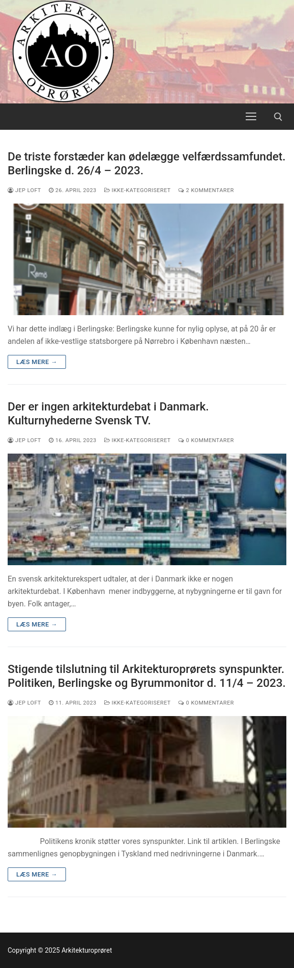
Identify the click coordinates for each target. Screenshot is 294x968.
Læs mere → (36, 361)
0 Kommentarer (206, 440)
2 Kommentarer (206, 190)
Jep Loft (24, 190)
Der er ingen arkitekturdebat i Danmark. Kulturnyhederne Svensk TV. (108, 413)
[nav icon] (251, 117)
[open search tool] (278, 117)
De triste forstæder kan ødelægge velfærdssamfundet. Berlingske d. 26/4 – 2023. (146, 163)
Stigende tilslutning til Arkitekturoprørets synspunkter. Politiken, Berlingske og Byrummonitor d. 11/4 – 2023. (147, 676)
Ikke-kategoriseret (137, 190)
